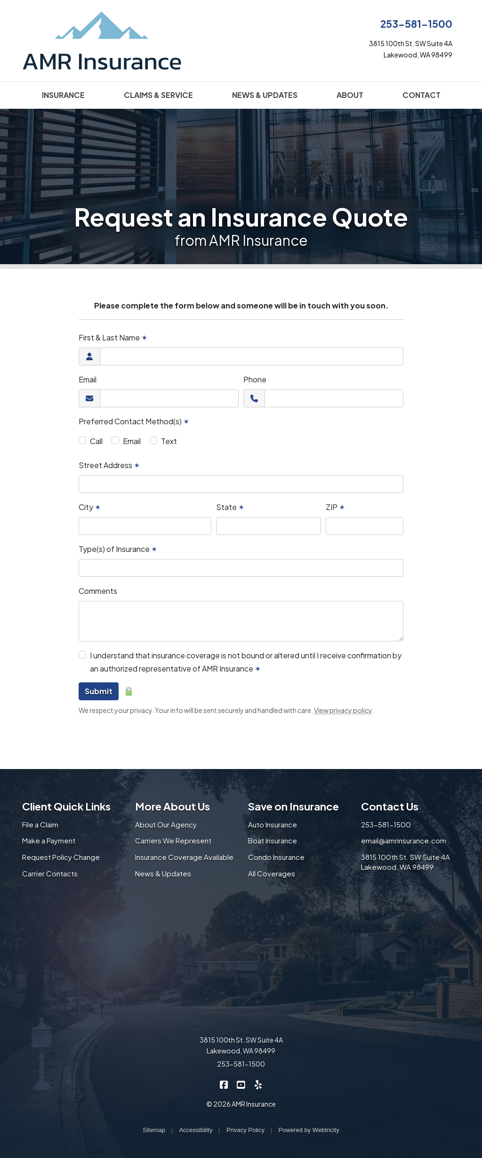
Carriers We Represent (173, 840)
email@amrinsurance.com (403, 840)
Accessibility (196, 1130)
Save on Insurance (293, 806)
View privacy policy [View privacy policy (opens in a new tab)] (343, 710)
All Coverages (271, 873)
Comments (98, 591)
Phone (254, 379)
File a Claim (40, 824)
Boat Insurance (272, 840)
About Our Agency (166, 824)
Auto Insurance (272, 824)
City (90, 507)
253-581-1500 (416, 23)
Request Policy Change (61, 856)
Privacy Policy (245, 1130)
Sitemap (154, 1130)
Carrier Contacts (50, 873)
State (230, 507)
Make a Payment (48, 840)
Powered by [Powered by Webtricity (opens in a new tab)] (309, 1130)
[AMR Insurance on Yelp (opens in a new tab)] (258, 1083)
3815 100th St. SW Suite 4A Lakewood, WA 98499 (405, 861)
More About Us (172, 806)
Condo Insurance (276, 856)
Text (169, 441)
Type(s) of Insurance (118, 549)
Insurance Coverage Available (184, 856)
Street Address (109, 465)
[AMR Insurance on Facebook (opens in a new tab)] (224, 1083)
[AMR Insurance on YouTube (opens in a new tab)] (241, 1083)
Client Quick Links (66, 806)
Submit (98, 691)
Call (96, 441)
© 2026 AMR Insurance (241, 1104)
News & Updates (163, 873)
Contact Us (389, 806)
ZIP (335, 507)
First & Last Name (113, 337)
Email (87, 379)
